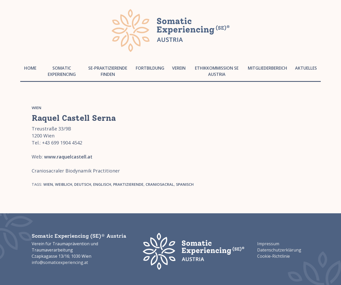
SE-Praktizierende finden (107, 71)
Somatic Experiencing (62, 71)
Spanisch (185, 184)
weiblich (63, 184)
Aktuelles (306, 68)
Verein (179, 68)
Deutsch (82, 184)
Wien (36, 107)
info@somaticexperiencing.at (60, 262)
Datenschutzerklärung (279, 250)
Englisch (102, 184)
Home (30, 68)
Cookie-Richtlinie (273, 256)
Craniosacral (160, 184)
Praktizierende (128, 184)
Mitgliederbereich (267, 68)
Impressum (268, 244)
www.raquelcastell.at (68, 157)
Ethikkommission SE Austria (216, 71)
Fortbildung (150, 68)
